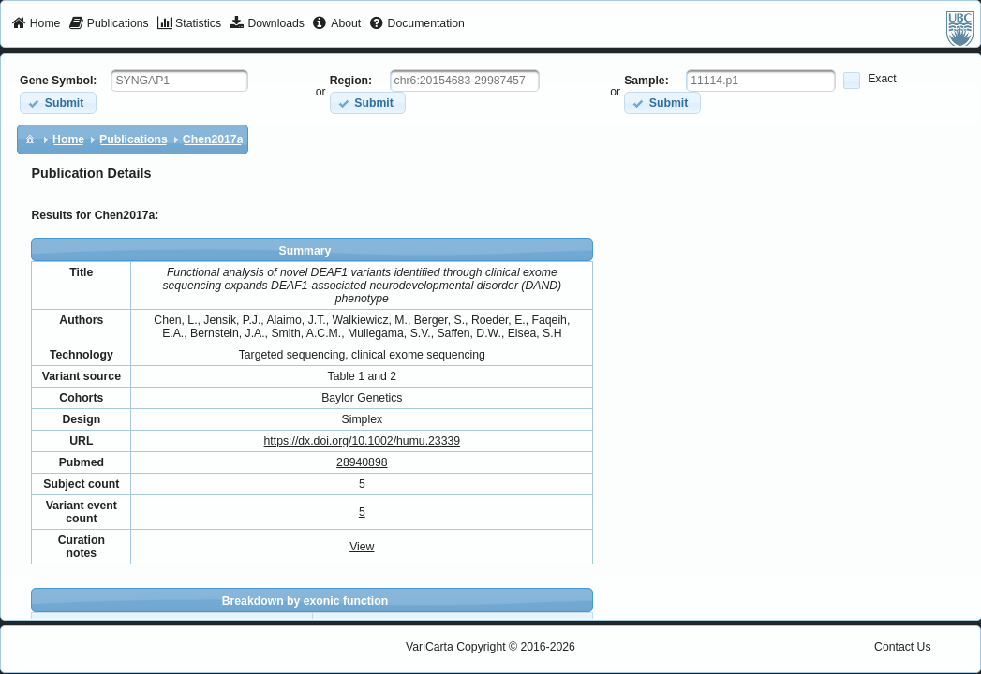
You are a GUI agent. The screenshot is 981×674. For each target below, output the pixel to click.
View (361, 546)
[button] (58, 102)
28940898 (361, 462)
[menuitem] (36, 24)
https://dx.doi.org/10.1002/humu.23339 (362, 440)
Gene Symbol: (58, 80)
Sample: (646, 80)
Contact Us (902, 646)
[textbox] (179, 80)
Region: (351, 80)
